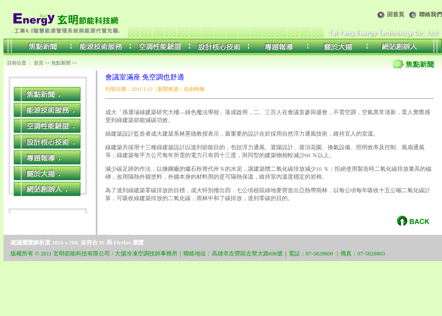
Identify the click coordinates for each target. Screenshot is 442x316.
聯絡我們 (430, 14)
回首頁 (395, 14)
